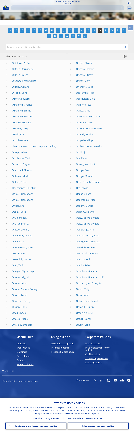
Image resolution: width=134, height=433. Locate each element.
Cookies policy (92, 354)
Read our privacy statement (47, 418)
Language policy (93, 362)
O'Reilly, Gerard (20, 86)
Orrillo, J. (80, 152)
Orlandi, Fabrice (84, 134)
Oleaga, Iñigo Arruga (23, 271)
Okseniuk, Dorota (21, 259)
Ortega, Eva (82, 170)
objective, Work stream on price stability (34, 146)
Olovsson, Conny (21, 301)
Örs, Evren (81, 158)
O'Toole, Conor (20, 92)
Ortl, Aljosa (82, 188)
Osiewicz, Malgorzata (87, 217)
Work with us (23, 347)
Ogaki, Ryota (19, 211)
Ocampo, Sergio (21, 164)
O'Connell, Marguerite (24, 80)
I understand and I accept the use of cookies (36, 426)
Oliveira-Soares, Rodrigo (25, 289)
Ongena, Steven (84, 75)
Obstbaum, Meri (21, 158)
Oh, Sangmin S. (20, 223)
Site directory (10, 371)
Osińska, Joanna (85, 229)
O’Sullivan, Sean (20, 140)
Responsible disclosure (62, 351)
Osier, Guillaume (85, 211)
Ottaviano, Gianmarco (88, 271)
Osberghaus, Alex (85, 199)
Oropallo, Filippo (85, 140)
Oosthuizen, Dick (85, 98)
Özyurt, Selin (83, 324)
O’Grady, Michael (21, 122)
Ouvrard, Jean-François (88, 283)
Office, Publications (22, 193)
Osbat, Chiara (83, 193)
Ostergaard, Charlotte (88, 241)
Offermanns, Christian (24, 188)
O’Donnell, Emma (21, 110)
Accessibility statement (96, 358)
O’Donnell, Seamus (22, 116)
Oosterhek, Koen (85, 92)
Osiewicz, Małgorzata (87, 223)
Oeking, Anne (19, 182)
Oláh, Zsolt (18, 265)
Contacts (21, 360)
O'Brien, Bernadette (23, 69)
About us (21, 343)
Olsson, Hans (19, 307)
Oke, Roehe (18, 253)
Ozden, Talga (83, 289)
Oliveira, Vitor (19, 283)
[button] (129, 3)
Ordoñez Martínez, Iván (89, 128)
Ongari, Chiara (84, 63)
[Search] (65, 8)
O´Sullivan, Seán (21, 63)
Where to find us (25, 364)
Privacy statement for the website (97, 348)
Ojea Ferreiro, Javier (23, 247)
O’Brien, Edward (21, 98)
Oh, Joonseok (19, 217)
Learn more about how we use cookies (84, 418)
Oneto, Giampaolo (22, 324)
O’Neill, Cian (18, 134)
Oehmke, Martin (21, 176)
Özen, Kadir (82, 295)
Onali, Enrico (19, 312)
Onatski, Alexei (20, 318)
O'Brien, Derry (20, 75)
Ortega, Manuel (84, 176)
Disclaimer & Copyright (62, 343)
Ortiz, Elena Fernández (88, 182)
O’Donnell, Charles (22, 104)
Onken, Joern (83, 80)
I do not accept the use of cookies (98, 426)
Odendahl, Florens (22, 170)
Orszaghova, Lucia (86, 164)
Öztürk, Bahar (83, 318)
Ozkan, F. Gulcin (85, 307)
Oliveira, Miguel (20, 277)
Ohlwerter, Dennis (22, 235)
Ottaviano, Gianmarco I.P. (90, 277)
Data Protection (93, 343)
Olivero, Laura (19, 295)
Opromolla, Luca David (88, 116)
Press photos (23, 356)
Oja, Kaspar (18, 241)
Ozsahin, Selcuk (84, 312)
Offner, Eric (18, 205)
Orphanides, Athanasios (89, 146)
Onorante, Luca (84, 86)
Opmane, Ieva (83, 104)
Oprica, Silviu (83, 110)
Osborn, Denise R (85, 205)
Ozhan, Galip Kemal (87, 301)
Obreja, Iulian (19, 152)
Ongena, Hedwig (85, 69)
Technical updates (60, 347)
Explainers (22, 351)
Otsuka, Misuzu (84, 265)
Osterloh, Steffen (85, 247)
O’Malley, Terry (20, 128)
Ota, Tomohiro (84, 259)
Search (121, 8)
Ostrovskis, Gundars (87, 253)
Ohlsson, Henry (20, 229)
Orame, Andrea (84, 122)
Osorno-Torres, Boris (87, 235)
